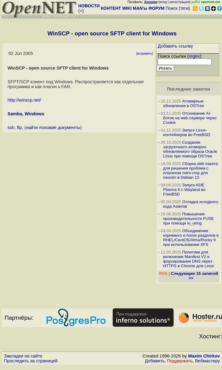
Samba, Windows (26, 113)
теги (184, 8)
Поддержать (180, 360)
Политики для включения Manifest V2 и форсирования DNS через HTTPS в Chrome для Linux (188, 259)
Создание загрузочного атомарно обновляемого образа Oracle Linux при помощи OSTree (190, 149)
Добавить (155, 360)
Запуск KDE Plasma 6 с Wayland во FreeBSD (184, 189)
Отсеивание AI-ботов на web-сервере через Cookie (190, 118)
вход (163, 2)
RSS (163, 273)
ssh (11, 127)
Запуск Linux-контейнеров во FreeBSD (186, 132)
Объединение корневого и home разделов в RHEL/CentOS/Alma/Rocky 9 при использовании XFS (191, 237)
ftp (19, 127)
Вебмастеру (207, 360)
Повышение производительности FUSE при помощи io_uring (188, 218)
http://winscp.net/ (24, 100)
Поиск (172, 8)
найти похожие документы (53, 127)
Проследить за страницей (31, 360)
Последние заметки (188, 89)
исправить (144, 53)
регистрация (179, 2)
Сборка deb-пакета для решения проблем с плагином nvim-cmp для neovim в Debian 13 (190, 170)
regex (194, 56)
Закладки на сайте (23, 356)
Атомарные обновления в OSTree (183, 103)
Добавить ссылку (175, 46)
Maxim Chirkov (204, 356)
